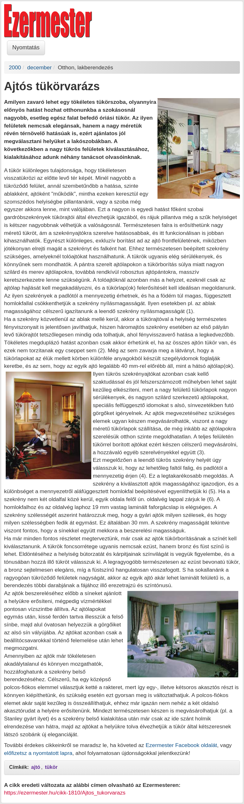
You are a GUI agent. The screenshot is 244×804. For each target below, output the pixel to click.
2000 (15, 67)
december (39, 67)
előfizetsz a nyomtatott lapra (38, 753)
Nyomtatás (26, 47)
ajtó (35, 767)
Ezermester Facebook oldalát (181, 745)
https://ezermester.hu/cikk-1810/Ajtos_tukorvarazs (64, 792)
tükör (51, 767)
